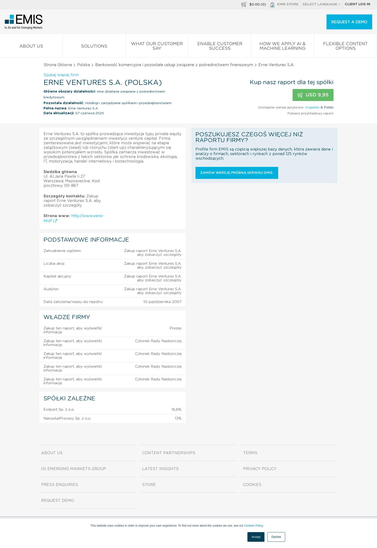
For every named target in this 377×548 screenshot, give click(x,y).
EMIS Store (284, 4)
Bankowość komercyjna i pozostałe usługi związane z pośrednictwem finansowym (174, 65)
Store (149, 485)
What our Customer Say (157, 47)
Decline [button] (276, 537)
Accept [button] (255, 537)
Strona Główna (58, 65)
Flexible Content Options (345, 47)
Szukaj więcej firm (61, 75)
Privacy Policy (259, 469)
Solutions (94, 47)
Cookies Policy (253, 525)
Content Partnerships (168, 453)
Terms (250, 453)
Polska (83, 65)
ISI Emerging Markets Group (73, 469)
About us (31, 47)
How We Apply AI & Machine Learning (282, 47)
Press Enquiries (59, 485)
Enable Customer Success (219, 47)
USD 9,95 (313, 95)
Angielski (312, 107)
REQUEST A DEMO (349, 22)
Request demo (57, 501)
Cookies (252, 485)
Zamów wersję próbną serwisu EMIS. (236, 173)
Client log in (357, 4)
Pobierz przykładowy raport (310, 113)
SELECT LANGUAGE (322, 4)
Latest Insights (160, 469)
